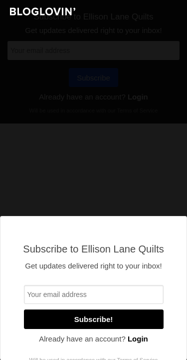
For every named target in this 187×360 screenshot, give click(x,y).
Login (138, 338)
